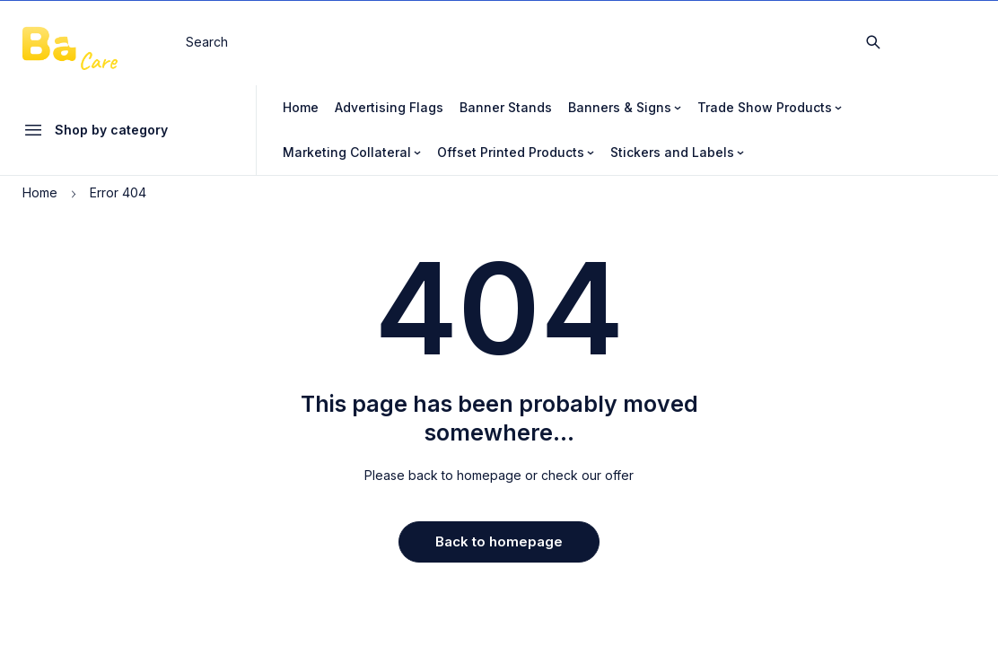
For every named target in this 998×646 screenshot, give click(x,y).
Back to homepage (499, 541)
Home (39, 192)
